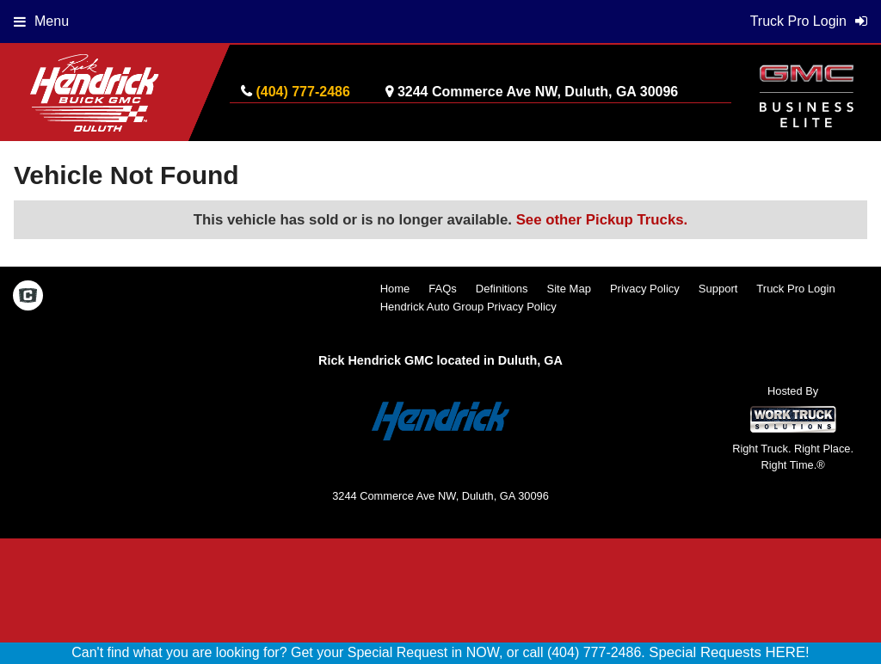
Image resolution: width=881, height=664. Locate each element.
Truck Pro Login (795, 288)
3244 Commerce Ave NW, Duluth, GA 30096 (537, 91)
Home (395, 288)
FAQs (442, 288)
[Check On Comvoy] (28, 297)
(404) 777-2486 (302, 91)
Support (718, 288)
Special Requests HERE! (729, 652)
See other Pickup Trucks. (602, 220)
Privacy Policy (645, 288)
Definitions (502, 288)
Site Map (569, 288)
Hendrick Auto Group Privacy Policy (468, 306)
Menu (41, 21)
